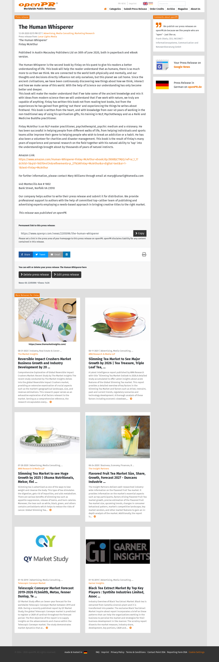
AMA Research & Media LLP (102, 354)
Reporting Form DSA (177, 652)
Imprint (133, 3)
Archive (171, 9)
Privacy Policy (117, 652)
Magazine (183, 9)
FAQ (97, 652)
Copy (140, 233)
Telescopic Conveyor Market (32, 583)
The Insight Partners (99, 468)
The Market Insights (28, 354)
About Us (195, 9)
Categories (115, 9)
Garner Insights (96, 583)
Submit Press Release (135, 9)
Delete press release (35, 274)
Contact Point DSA (156, 652)
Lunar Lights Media (47, 36)
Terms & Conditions (136, 652)
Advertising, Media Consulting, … (117, 350)
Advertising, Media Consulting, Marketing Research (69, 33)
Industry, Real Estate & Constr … (46, 350)
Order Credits (157, 9)
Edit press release (66, 274)
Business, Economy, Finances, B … (117, 465)
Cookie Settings (196, 652)
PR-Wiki (122, 3)
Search (193, 3)
